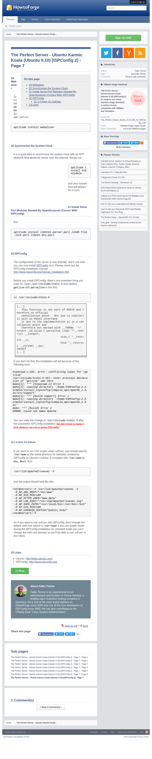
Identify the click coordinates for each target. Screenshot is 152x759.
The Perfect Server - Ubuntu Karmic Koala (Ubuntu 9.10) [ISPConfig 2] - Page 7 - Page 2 (49, 660)
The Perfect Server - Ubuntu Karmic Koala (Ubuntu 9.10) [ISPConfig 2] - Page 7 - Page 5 (49, 671)
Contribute (94, 732)
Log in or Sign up (138, 2)
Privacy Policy (143, 737)
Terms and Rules (130, 737)
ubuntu (143, 74)
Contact (104, 732)
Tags (23, 19)
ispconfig (135, 74)
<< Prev (20, 571)
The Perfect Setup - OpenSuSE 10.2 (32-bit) (120, 217)
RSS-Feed (146, 732)
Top (141, 732)
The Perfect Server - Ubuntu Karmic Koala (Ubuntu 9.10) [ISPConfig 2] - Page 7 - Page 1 (49, 657)
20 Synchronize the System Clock (48, 88)
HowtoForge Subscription (77, 19)
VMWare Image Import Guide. (133, 126)
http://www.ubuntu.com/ (39, 558)
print (85, 626)
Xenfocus (21, 732)
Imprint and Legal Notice (127, 732)
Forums (35, 19)
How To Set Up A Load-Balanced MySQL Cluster (122, 204)
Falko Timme (140, 71)
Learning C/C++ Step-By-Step (114, 172)
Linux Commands (52, 19)
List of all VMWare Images (134, 129)
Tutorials (10, 19)
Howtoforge (16, 737)
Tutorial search (14, 26)
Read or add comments (136, 77)
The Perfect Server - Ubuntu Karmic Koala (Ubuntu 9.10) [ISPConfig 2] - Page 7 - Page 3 (49, 664)
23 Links (34, 105)
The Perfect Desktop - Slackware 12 (116, 182)
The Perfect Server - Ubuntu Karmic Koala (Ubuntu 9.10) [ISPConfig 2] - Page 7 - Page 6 (49, 674)
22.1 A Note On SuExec (47, 101)
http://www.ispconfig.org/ (43, 561)
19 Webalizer (36, 85)
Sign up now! (123, 37)
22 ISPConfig (36, 98)
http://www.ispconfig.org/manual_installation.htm (41, 272)
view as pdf (71, 626)
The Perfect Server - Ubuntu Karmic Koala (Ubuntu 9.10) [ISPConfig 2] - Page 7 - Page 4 (49, 667)
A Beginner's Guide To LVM (112, 177)
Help (112, 732)
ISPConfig (42, 265)
